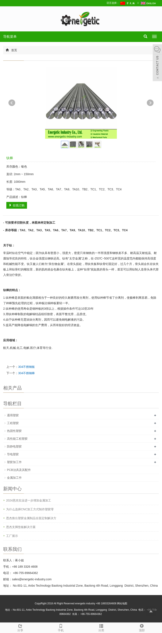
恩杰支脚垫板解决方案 (21, 527)
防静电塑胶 (14, 446)
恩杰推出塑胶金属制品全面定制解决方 (31, 518)
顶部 (142, 627)
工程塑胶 (13, 423)
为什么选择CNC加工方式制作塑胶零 (30, 509)
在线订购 (16, 205)
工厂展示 (12, 536)
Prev (11, 102)
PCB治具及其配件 (19, 470)
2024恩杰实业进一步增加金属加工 (28, 500)
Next (150, 102)
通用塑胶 (13, 415)
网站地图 (122, 603)
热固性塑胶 (14, 431)
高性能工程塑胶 (17, 438)
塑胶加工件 (14, 462)
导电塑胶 (13, 454)
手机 (60, 627)
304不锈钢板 (26, 366)
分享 (20, 627)
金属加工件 (14, 477)
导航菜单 (10, 36)
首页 (14, 50)
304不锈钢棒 (26, 373)
